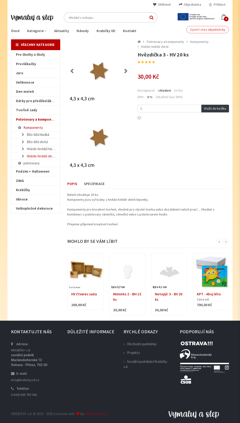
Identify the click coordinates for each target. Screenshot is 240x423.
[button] (72, 71)
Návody (83, 31)
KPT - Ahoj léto (209, 294)
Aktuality (61, 31)
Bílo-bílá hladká (35, 134)
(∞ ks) (178, 90)
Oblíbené (162, 4)
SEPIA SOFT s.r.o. (97, 414)
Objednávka (190, 4)
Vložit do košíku (215, 108)
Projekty (132, 352)
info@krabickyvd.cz (25, 380)
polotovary (29, 163)
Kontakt (129, 31)
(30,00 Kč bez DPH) (169, 97)
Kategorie (36, 31)
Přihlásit (217, 4)
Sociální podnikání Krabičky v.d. (145, 364)
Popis (72, 183)
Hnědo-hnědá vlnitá (38, 156)
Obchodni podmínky (140, 344)
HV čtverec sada (84, 294)
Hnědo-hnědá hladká (39, 149)
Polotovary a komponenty (165, 42)
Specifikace (94, 183)
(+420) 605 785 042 (24, 395)
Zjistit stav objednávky (207, 29)
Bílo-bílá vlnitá (34, 142)
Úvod (15, 31)
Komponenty (30, 127)
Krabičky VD (106, 31)
